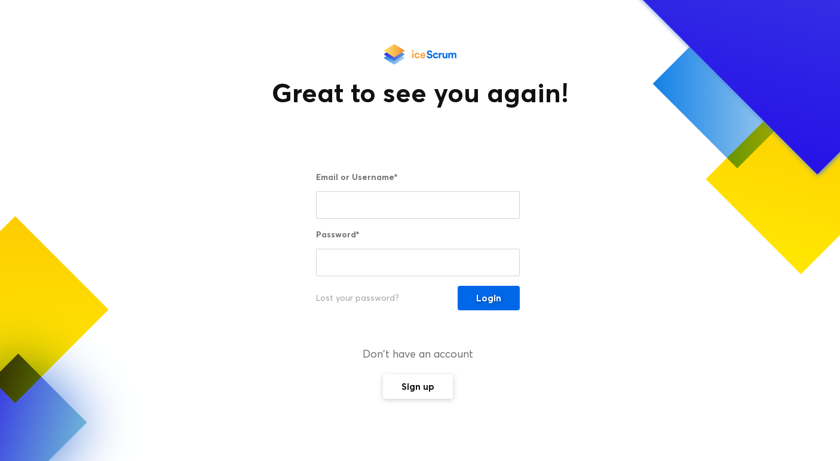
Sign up (417, 386)
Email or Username (356, 177)
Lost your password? (357, 298)
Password (337, 234)
